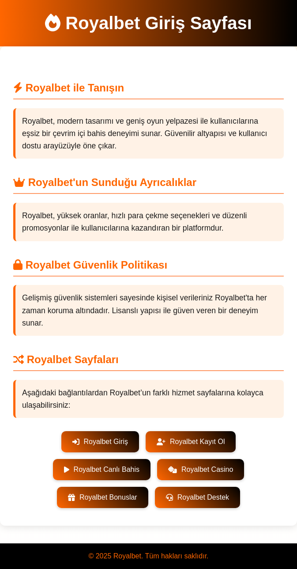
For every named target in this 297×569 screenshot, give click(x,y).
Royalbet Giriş (100, 441)
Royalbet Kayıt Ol (191, 441)
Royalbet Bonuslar (102, 497)
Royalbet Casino (200, 469)
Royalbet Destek (197, 497)
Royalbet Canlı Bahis (101, 469)
